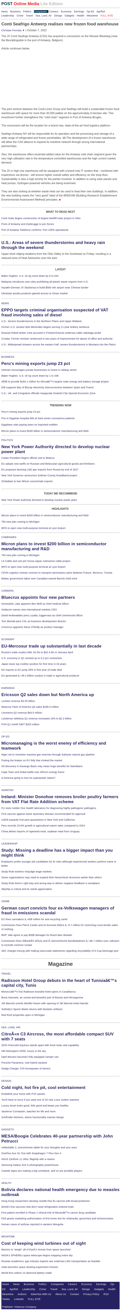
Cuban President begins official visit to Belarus (28, 458)
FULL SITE (34, 1299)
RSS (106, 1294)
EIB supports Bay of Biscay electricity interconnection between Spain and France (47, 387)
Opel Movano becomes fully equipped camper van (30, 1057)
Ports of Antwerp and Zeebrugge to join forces (27, 224)
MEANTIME (8, 1236)
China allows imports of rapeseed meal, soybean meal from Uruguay (40, 831)
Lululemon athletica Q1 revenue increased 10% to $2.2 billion (36, 718)
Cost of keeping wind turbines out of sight (43, 1243)
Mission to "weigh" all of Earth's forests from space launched (36, 1249)
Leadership (7, 15)
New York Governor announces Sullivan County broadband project (39, 475)
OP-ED (5, 736)
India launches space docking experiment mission (29, 1267)
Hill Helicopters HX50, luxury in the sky (23, 1051)
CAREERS (7, 590)
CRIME (5, 901)
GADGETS (7, 1129)
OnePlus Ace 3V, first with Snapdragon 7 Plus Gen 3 (31, 1153)
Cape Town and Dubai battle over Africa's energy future (33, 772)
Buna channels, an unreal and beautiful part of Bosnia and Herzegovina (42, 997)
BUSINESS (7, 356)
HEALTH (6, 1183)
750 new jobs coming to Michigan (20, 521)
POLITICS (7, 440)
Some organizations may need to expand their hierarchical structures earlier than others (51, 877)
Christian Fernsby (13, 30)
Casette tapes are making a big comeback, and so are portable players (41, 1170)
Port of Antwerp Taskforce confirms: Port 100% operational (34, 230)
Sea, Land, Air (43, 15)
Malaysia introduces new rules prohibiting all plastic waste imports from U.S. (44, 281)
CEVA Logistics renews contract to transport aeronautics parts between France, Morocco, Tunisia (56, 572)
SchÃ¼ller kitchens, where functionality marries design (32, 1117)
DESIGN (6, 1081)
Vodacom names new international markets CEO (29, 609)
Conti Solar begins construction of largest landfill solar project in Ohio (41, 218)
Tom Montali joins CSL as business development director (33, 621)
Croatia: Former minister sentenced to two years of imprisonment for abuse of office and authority (57, 338)
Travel (29, 15)
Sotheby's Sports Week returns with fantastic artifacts (31, 1009)
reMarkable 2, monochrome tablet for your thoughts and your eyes (39, 1147)
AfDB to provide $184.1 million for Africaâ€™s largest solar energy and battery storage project (55, 381)
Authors (22, 1294)
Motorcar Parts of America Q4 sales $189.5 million (30, 706)
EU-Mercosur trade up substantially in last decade (51, 646)
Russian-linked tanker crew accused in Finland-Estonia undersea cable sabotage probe (51, 332)
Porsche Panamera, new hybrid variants (24, 1062)
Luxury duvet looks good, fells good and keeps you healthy (34, 1105)
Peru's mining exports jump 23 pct (35, 363)
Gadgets (69, 15)
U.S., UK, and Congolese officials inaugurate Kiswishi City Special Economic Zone (48, 393)
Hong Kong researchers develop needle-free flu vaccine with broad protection (45, 1201)
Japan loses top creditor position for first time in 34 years (33, 664)
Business (15, 11)
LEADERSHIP (9, 843)
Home (5, 1284)
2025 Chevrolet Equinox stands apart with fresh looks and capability (40, 1045)
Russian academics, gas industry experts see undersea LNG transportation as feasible (50, 1261)
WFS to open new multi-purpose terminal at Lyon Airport (33, 528)
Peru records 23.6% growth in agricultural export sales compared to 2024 (43, 825)
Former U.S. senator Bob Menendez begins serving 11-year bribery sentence (45, 327)
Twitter (6, 1299)
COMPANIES (8, 537)
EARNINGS (8, 688)
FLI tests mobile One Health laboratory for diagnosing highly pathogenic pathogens (48, 808)
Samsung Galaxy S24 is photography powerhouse (30, 1165)
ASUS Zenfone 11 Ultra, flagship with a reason (28, 1159)
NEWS (5, 303)
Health (80, 15)
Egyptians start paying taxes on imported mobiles (29, 424)
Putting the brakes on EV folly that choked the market (31, 760)
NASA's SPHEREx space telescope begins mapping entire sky (37, 1255)
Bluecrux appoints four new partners (38, 597)
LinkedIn (19, 1299)
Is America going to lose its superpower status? (28, 778)
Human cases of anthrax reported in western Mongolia (32, 1224)
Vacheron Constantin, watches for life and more (28, 1111)
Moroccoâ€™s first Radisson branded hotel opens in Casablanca (38, 991)
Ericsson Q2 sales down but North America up (47, 694)
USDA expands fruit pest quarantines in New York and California (38, 819)
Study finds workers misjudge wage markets (26, 871)
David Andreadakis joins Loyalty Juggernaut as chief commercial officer (42, 615)
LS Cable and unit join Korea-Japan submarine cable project (35, 561)
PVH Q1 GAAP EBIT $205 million (20, 724)
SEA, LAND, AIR (10, 1027)
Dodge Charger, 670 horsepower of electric (26, 1068)
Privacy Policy (91, 1294)
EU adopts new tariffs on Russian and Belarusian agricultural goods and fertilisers (48, 463)
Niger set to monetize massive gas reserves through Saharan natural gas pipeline (47, 754)
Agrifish (101, 11)
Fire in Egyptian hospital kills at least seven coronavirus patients (38, 418)
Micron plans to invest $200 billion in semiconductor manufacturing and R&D (45, 431)
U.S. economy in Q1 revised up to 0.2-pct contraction (31, 658)
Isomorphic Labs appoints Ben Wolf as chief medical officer (35, 603)
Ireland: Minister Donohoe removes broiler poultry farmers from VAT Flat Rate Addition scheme (59, 799)
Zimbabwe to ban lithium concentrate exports (27, 481)
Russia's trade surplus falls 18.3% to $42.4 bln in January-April (37, 652)
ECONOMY (8, 639)
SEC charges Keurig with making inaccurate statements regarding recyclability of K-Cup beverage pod (59, 950)
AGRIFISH (7, 790)
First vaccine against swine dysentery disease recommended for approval (43, 814)
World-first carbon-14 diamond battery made (26, 1273)
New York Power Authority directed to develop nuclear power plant (39, 500)
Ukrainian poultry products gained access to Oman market (34, 293)
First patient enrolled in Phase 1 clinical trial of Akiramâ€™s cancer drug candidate (48, 1212)
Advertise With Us (41, 1294)
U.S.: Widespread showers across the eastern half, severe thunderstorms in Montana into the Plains (58, 344)
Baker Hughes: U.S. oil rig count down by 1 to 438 (30, 375)
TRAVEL (6, 973)
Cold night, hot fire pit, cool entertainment (43, 1087)
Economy (66, 11)
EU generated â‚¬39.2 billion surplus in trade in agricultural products (40, 675)
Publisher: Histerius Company (19, 1306)
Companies (40, 11)
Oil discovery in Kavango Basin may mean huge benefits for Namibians (41, 766)
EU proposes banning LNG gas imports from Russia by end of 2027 (39, 469)
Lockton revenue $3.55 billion (18, 701)
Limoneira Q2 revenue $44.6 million (21, 712)
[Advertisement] (27, 72)
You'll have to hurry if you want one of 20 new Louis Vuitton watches (40, 1099)
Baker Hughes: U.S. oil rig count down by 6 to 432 (30, 276)
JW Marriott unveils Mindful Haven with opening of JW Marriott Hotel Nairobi (44, 1003)
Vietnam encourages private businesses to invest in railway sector (39, 370)
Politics (27, 11)
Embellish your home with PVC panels (23, 1094)
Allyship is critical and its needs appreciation (26, 889)
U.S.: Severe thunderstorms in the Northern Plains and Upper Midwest (41, 321)
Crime (20, 15)
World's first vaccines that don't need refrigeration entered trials (37, 1206)
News (4, 11)
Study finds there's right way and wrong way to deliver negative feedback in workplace (50, 883)
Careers (53, 11)
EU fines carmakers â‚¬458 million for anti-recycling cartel (34, 919)
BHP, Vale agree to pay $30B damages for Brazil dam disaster (36, 935)
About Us (60, 1294)
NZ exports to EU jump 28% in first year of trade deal (31, 669)
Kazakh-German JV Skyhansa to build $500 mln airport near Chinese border (44, 287)
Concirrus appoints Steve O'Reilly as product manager (32, 627)
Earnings (79, 11)
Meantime (92, 15)
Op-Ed (90, 11)
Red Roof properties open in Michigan (23, 1015)
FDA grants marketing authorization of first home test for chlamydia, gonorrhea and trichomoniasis (57, 1218)
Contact (74, 1294)
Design (58, 15)
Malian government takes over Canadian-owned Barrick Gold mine (39, 578)
